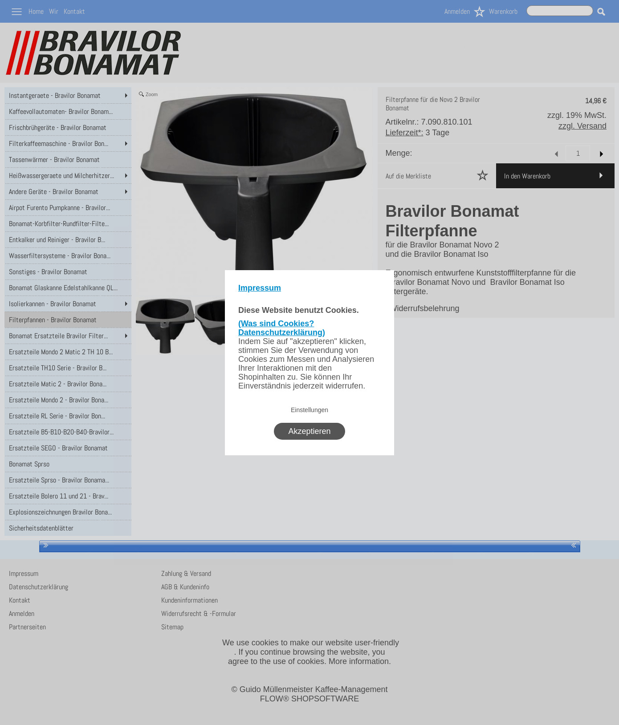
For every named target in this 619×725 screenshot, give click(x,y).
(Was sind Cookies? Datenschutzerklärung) (281, 328)
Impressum (259, 288)
